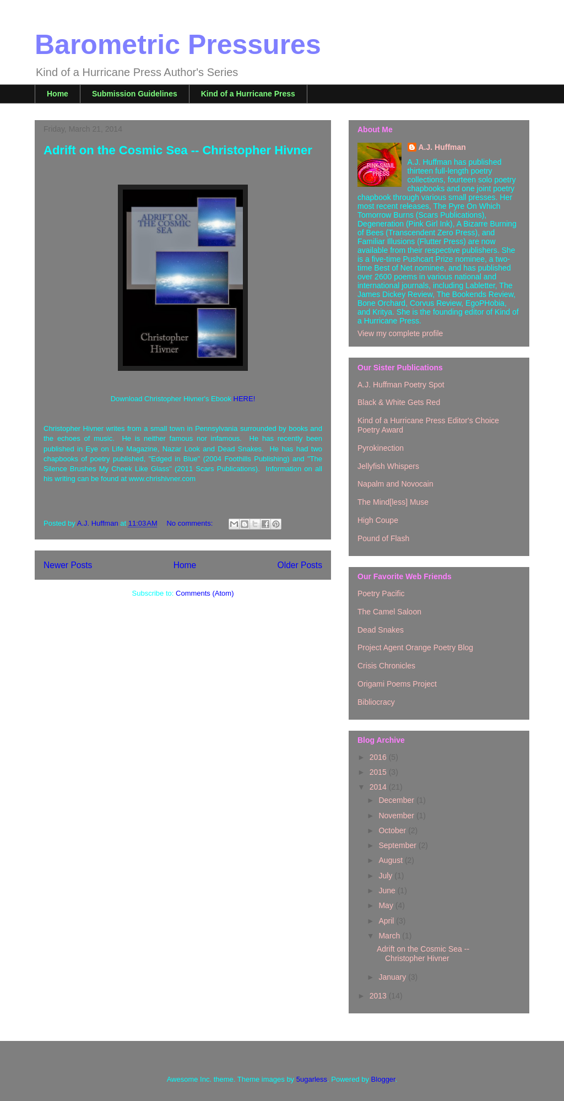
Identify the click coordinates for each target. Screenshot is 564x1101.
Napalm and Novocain (395, 483)
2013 (379, 995)
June (387, 890)
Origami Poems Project (397, 683)
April (387, 920)
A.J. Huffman (442, 147)
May (386, 905)
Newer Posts (68, 565)
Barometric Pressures (178, 44)
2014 (379, 786)
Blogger (383, 1079)
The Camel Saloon (389, 611)
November (397, 815)
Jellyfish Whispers (388, 466)
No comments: (190, 523)
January (393, 977)
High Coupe (377, 520)
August (391, 860)
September (398, 845)
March (390, 935)
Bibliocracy (376, 702)
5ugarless (311, 1079)
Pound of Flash (383, 538)
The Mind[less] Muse (393, 502)
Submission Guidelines (134, 93)
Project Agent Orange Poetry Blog (415, 647)
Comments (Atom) (205, 593)
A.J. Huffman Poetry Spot (400, 384)
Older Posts (300, 565)
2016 (379, 757)
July (386, 875)
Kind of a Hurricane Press (248, 93)
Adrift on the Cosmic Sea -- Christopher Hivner (178, 150)
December (397, 800)
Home (57, 93)
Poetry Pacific (381, 593)
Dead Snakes (380, 629)
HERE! (245, 399)
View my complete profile (400, 333)
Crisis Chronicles (386, 665)
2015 (379, 772)
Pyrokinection (380, 448)
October (393, 830)
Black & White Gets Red (398, 402)
